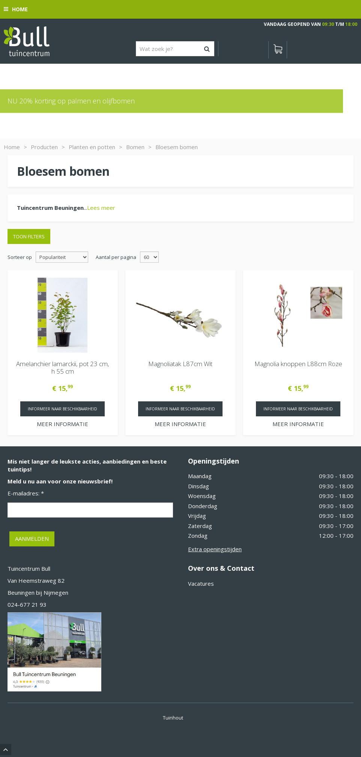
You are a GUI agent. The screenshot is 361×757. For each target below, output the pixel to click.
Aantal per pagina (116, 257)
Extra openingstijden (215, 549)
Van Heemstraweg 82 (36, 580)
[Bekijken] (278, 49)
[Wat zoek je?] (175, 48)
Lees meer (101, 207)
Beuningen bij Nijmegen (38, 592)
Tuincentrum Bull (29, 568)
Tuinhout (173, 717)
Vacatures (201, 583)
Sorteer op (20, 257)
